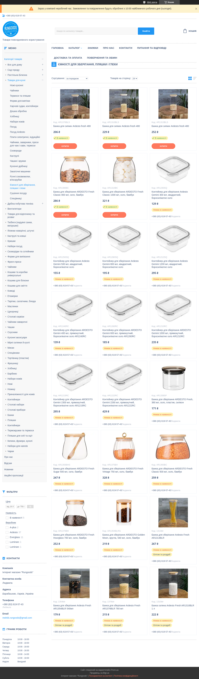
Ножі (10, 384)
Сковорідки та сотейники (21, 251)
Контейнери (14, 399)
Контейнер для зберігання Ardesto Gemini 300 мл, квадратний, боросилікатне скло (170, 194)
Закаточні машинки (20, 171)
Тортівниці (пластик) (18, 358)
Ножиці (11, 389)
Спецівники (14, 353)
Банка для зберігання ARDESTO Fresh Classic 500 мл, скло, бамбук (172, 470)
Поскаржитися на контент (100, 676)
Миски (11, 347)
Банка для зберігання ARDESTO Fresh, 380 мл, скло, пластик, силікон (172, 401)
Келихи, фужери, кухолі (20, 441)
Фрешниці (13, 363)
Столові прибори (16, 410)
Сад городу (13, 70)
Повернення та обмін (102, 57)
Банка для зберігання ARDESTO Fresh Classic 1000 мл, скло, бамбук (123, 193)
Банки (11, 415)
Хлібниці (14, 116)
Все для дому (15, 64)
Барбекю (12, 373)
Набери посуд (15, 246)
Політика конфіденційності (126, 676)
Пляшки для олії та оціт (20, 435)
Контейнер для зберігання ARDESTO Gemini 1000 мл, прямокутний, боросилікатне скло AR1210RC (171, 333)
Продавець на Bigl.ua (99, 673)
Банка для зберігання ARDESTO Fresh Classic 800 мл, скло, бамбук (73, 193)
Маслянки (13, 306)
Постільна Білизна (17, 75)
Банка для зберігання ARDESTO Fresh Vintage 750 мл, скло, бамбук (123, 470)
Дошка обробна (18, 111)
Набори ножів (17, 121)
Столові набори (16, 404)
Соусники (12, 332)
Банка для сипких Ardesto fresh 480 (72, 126)
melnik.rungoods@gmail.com (17, 617)
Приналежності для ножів (21, 394)
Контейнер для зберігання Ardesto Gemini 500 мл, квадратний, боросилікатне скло (71, 264)
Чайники (14, 90)
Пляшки (12, 420)
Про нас (8, 457)
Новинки (8, 469)
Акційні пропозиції (13, 475)
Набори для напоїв (18, 446)
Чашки (11, 327)
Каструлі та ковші (17, 236)
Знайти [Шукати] (146, 31)
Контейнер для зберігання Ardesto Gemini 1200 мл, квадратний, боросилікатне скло (170, 264)
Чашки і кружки (18, 161)
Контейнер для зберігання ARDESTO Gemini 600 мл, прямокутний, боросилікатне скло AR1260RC (122, 333)
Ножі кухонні (16, 85)
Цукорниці (13, 311)
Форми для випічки (20, 101)
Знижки (92, 48)
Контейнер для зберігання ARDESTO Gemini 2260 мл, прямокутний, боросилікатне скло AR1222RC (122, 402)
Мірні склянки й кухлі (19, 342)
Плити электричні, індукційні (25, 137)
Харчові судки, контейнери (24, 106)
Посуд (13, 126)
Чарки (11, 451)
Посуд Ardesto (17, 132)
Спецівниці (16, 198)
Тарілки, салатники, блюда (22, 301)
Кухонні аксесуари (17, 337)
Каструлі (14, 156)
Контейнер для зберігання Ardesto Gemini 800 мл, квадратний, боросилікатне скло (121, 264)
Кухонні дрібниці (18, 166)
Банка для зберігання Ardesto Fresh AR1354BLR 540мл (72, 607)
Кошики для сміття (17, 285)
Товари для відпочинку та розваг (21, 216)
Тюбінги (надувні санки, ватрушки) (20, 224)
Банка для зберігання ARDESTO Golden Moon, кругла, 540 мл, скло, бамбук (124, 536)
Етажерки (13, 296)
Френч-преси (14, 261)
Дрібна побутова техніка (20, 203)
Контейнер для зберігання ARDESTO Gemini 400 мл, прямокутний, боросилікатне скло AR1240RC (73, 333)
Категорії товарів (13, 59)
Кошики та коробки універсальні (17, 274)
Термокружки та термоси (21, 430)
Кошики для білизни (18, 280)
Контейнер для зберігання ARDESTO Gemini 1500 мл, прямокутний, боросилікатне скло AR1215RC (73, 402)
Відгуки (8, 463)
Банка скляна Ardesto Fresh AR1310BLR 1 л (173, 607)
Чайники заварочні (17, 322)
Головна (58, 48)
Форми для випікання (19, 256)
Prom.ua (114, 670)
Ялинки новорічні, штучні (21, 230)
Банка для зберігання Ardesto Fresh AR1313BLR (170, 536)
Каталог (74, 48)
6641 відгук (152, 2)
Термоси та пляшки (20, 95)
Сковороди (16, 150)
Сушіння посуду (18, 193)
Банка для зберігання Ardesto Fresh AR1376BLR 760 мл (121, 607)
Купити (65, 146)
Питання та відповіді (151, 48)
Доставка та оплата (68, 57)
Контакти (125, 48)
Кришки (12, 241)
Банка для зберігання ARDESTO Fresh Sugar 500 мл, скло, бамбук (73, 470)
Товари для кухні (16, 80)
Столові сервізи (16, 316)
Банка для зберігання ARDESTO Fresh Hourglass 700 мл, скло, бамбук (73, 536)
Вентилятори (14, 208)
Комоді (11, 290)
